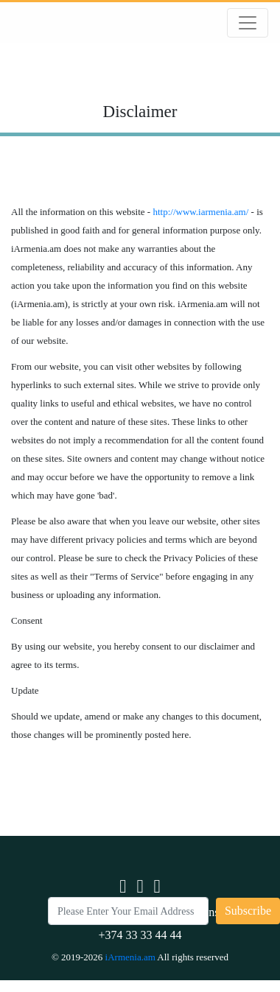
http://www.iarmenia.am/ (200, 211)
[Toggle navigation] (247, 23)
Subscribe (248, 910)
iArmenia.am (131, 957)
